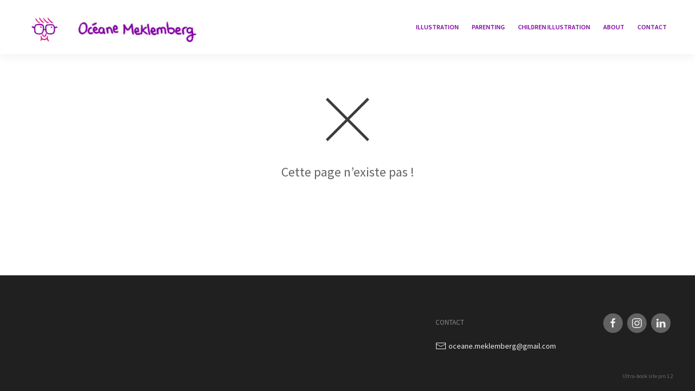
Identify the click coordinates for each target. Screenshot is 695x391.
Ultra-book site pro (644, 376)
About (613, 27)
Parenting (488, 27)
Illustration (437, 27)
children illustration (554, 27)
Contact (652, 27)
